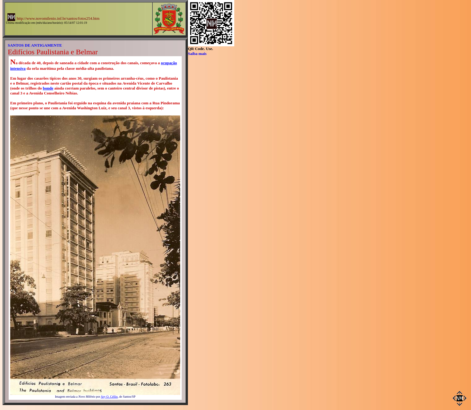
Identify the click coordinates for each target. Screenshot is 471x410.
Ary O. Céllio (109, 396)
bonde (48, 88)
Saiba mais (197, 53)
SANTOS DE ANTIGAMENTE (35, 45)
